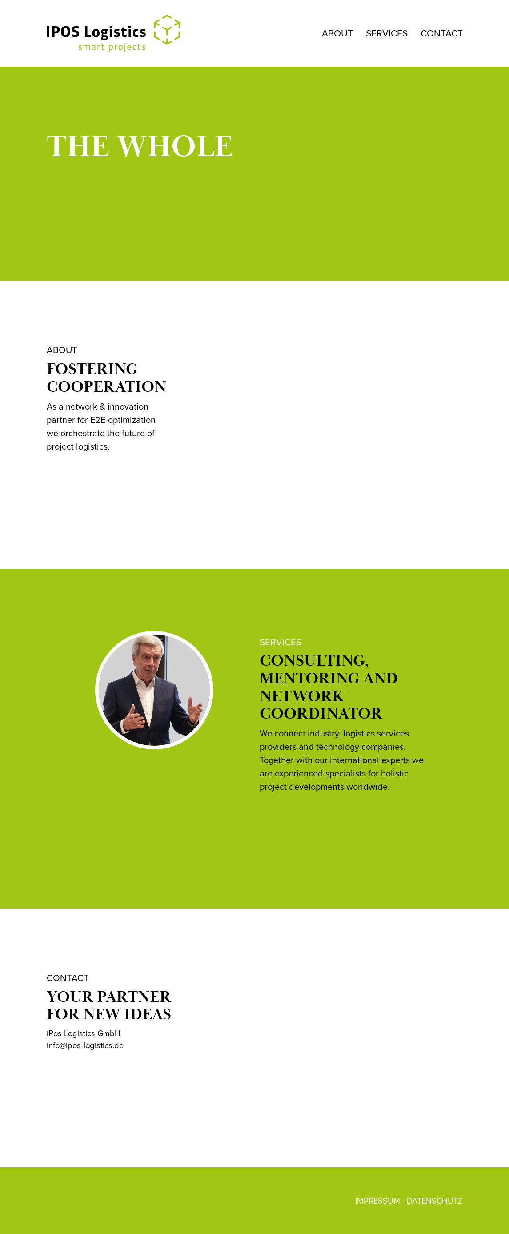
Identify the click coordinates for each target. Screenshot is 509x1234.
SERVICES (387, 33)
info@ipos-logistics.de (85, 1045)
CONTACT (442, 33)
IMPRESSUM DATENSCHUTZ (409, 1201)
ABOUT (337, 33)
